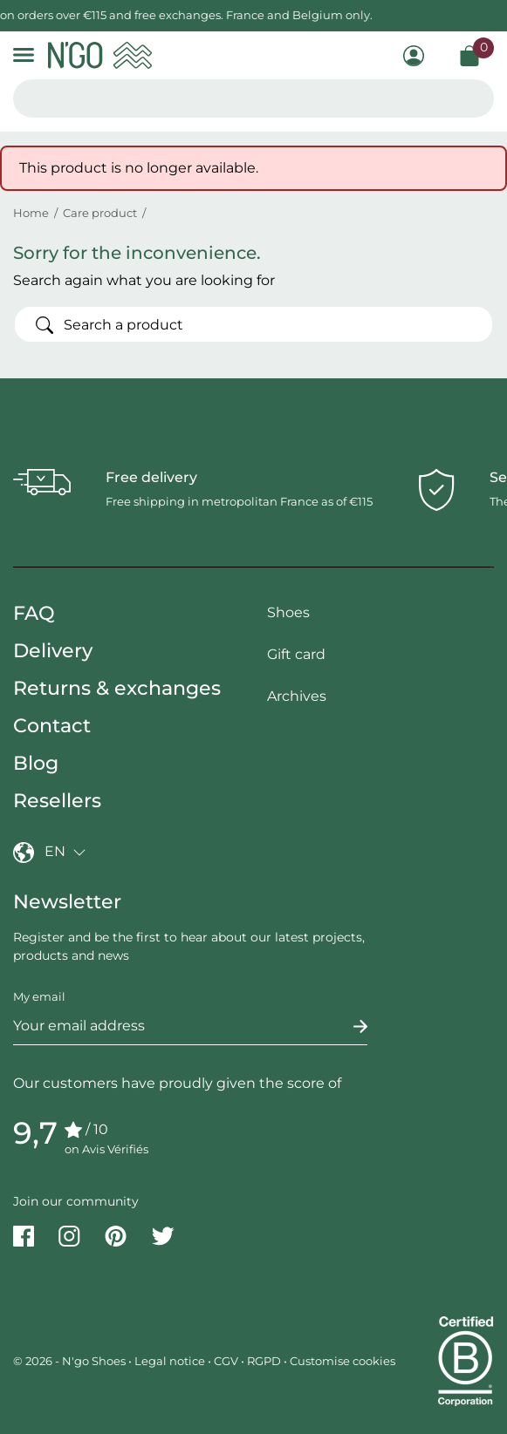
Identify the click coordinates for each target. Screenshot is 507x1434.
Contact (52, 725)
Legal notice (169, 1361)
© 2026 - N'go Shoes (70, 1361)
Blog (35, 763)
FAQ (34, 613)
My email (39, 996)
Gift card (296, 654)
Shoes (288, 612)
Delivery (52, 651)
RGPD (264, 1361)
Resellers (57, 800)
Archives (296, 696)
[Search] (253, 324)
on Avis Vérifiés (106, 1149)
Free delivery (151, 477)
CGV (226, 1361)
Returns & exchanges (117, 688)
